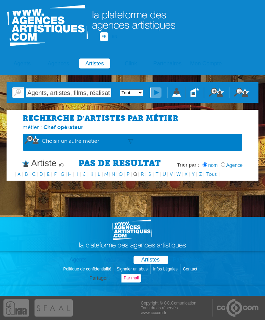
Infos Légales (166, 269)
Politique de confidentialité (87, 269)
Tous (211, 174)
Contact (190, 269)
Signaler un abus (133, 269)
